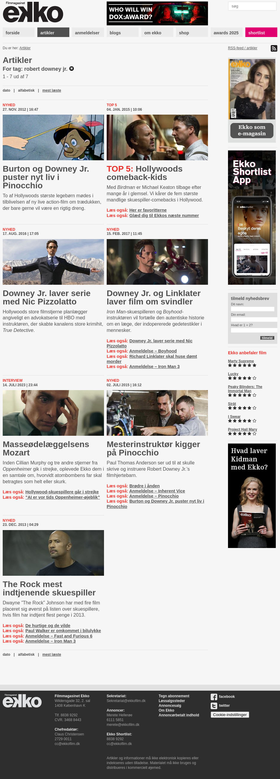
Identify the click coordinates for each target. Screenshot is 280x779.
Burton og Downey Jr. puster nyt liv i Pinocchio (46, 177)
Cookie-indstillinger (230, 714)
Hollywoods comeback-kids (145, 173)
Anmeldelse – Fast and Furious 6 (58, 636)
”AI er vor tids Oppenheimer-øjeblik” (62, 497)
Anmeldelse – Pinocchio (154, 496)
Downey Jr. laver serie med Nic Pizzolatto (47, 297)
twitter (220, 706)
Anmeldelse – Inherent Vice (157, 491)
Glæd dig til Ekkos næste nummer (164, 215)
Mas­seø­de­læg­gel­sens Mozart (46, 448)
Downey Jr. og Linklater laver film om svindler (154, 297)
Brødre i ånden (144, 486)
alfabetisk (26, 90)
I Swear (234, 417)
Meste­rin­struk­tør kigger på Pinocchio (153, 448)
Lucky (233, 374)
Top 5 (112, 105)
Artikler (24, 48)
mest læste (51, 90)
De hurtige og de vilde (47, 625)
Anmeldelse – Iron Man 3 (154, 366)
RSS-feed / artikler (242, 48)
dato (6, 90)
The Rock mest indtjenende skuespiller (49, 588)
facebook (223, 697)
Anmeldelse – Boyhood (153, 351)
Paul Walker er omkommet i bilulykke (63, 630)
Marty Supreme (241, 361)
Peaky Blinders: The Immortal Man (245, 389)
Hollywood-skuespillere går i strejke (62, 491)
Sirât (232, 404)
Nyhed (9, 105)
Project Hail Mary (242, 429)
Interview (12, 380)
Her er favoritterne (148, 210)
